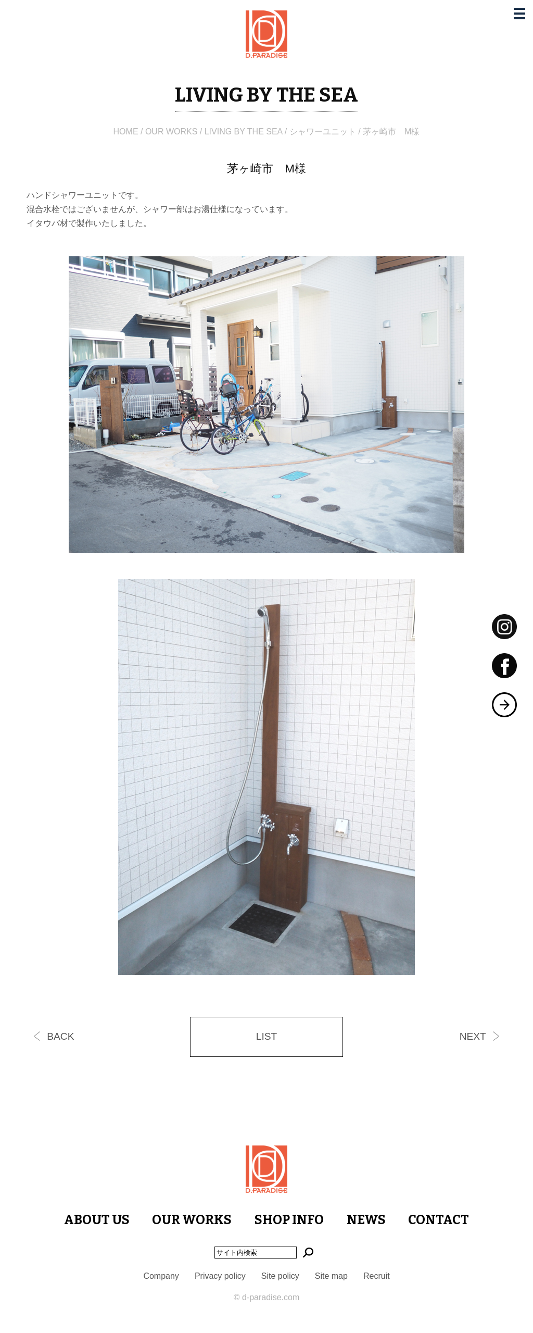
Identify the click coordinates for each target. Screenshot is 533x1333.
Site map (331, 1276)
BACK (60, 1036)
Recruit (376, 1276)
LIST (266, 1036)
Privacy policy (220, 1276)
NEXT (473, 1036)
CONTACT (438, 1220)
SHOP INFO (289, 1220)
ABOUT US (97, 1220)
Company (161, 1276)
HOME (125, 131)
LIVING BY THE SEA (244, 131)
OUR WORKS (171, 131)
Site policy (280, 1276)
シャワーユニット (322, 131)
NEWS (366, 1220)
